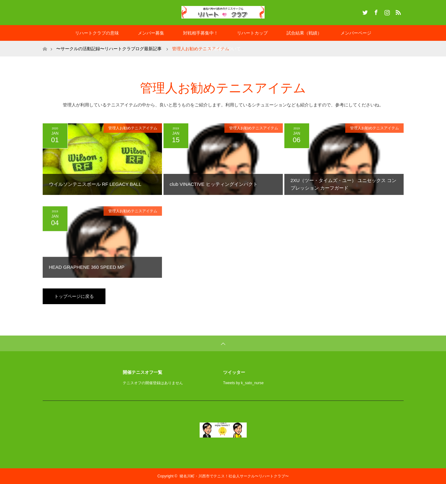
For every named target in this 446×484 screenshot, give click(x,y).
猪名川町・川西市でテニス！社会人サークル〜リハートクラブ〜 (234, 476)
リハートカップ (252, 32)
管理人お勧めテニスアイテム (132, 128)
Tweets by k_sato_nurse (243, 383)
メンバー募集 (151, 32)
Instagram (386, 11)
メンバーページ (356, 32)
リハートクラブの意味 (97, 32)
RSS (397, 11)
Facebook (375, 11)
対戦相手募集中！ (200, 32)
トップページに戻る (74, 296)
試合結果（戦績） (304, 32)
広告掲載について (223, 48)
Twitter (364, 11)
